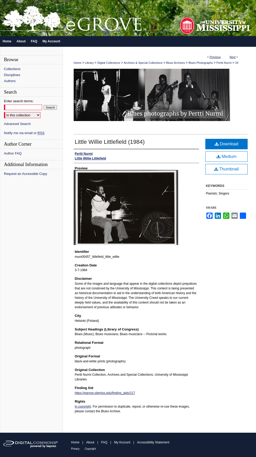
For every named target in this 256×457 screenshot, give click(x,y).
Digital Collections (108, 62)
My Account (122, 442)
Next (233, 57)
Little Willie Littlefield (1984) (110, 142)
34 (236, 62)
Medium (226, 156)
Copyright (90, 448)
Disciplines (12, 75)
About (90, 442)
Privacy (75, 448)
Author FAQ (13, 153)
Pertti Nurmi (223, 62)
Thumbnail (226, 169)
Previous (215, 57)
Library (89, 62)
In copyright (83, 406)
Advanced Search (17, 124)
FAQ (104, 442)
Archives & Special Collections (143, 62)
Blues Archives (175, 62)
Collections (12, 69)
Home (77, 62)
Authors (10, 81)
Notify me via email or (24, 133)
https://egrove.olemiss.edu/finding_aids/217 (105, 393)
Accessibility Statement (153, 442)
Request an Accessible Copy (25, 174)
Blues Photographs (201, 62)
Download (226, 144)
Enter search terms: (18, 101)
